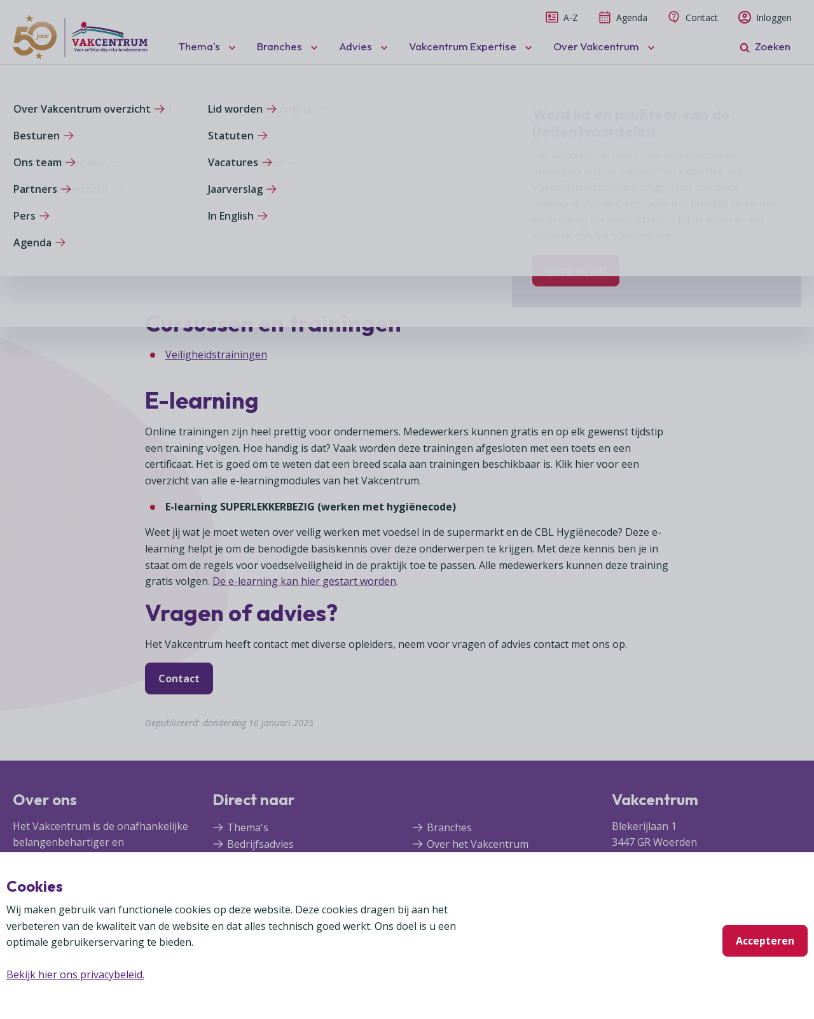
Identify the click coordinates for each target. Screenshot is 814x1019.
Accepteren (765, 941)
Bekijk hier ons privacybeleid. (75, 974)
